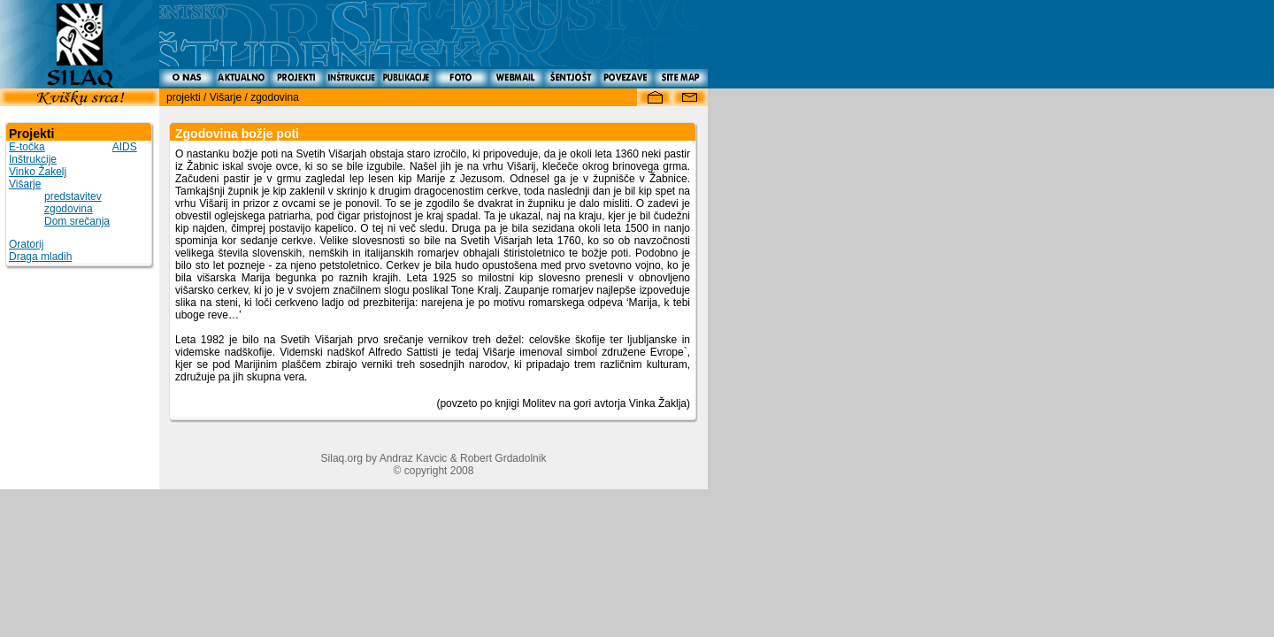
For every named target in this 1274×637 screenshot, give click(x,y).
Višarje (25, 184)
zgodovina (68, 209)
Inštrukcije (33, 159)
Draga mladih (40, 256)
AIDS (124, 147)
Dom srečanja (77, 221)
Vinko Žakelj (37, 171)
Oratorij (26, 244)
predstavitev (73, 196)
